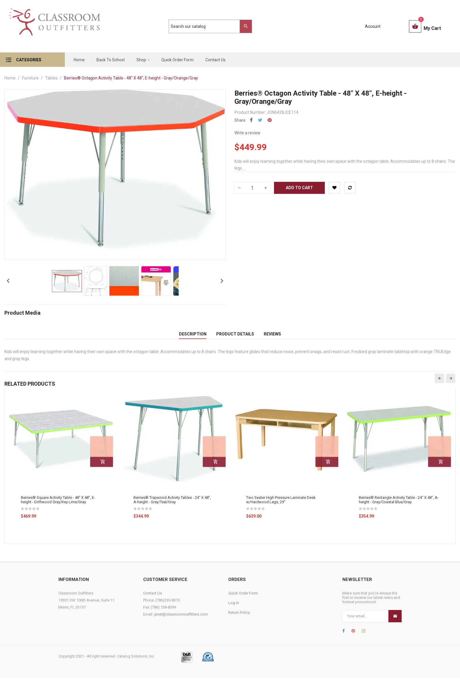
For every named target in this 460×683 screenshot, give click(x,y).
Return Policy (239, 617)
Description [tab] (193, 336)
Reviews (272, 336)
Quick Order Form (243, 598)
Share (251, 120)
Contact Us (152, 598)
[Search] (207, 26)
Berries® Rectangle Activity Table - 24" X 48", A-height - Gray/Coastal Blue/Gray (399, 504)
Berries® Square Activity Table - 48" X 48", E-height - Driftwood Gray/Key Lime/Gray (58, 504)
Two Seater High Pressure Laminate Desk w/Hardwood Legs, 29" (281, 504)
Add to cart (299, 187)
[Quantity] (252, 187)
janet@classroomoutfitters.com (181, 619)
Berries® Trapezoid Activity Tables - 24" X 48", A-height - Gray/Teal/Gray (172, 504)
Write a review (247, 133)
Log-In (233, 607)
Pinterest (270, 120)
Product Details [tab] (235, 336)
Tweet (260, 120)
